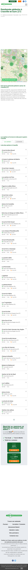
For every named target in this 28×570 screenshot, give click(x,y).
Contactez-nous (14, 535)
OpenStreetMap (20, 81)
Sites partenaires (14, 533)
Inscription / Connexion (19, 524)
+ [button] (2, 51)
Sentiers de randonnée (8, 14)
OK (21, 568)
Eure (20, 14)
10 (20, 75)
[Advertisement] (14, 33)
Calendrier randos (14, 530)
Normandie (15, 14)
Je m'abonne (14, 450)
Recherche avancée (10, 79)
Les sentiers (7, 141)
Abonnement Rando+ (14, 527)
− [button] (2, 53)
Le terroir (19, 141)
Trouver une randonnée (14, 521)
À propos (12, 1)
